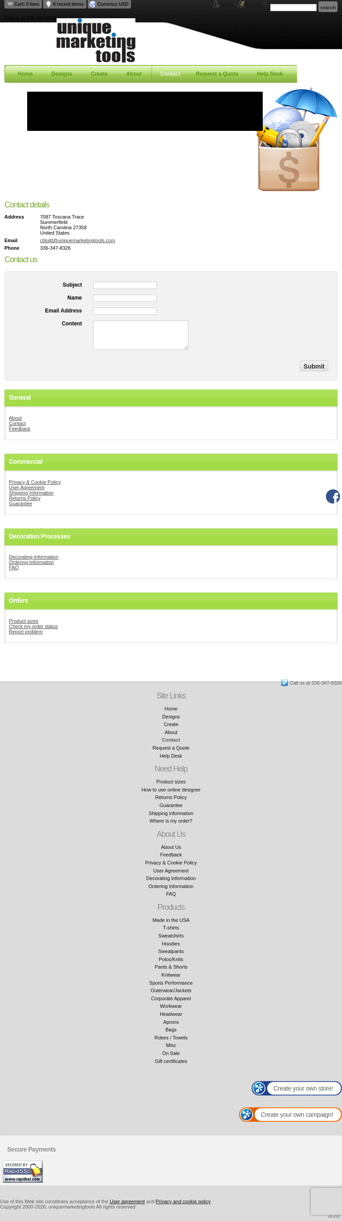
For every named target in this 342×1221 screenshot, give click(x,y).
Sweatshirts (171, 935)
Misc (171, 1045)
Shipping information (31, 492)
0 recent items (68, 4)
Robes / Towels (171, 1037)
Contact (170, 74)
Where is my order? (171, 820)
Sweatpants (170, 951)
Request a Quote (217, 74)
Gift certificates (171, 1061)
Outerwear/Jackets (171, 990)
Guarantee (20, 503)
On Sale (171, 1053)
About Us (171, 847)
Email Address (63, 311)
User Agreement (26, 487)
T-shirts (171, 927)
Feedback (19, 428)
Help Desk (270, 74)
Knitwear (171, 975)
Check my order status (33, 626)
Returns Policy (25, 498)
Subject (72, 285)
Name (74, 298)
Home (25, 74)
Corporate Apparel (171, 998)
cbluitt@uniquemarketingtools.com (77, 240)
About (134, 74)
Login (227, 4)
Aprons (171, 1022)
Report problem (26, 631)
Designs (61, 74)
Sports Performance (171, 983)
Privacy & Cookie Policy (35, 482)
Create (99, 74)
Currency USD (113, 4)
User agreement (127, 1201)
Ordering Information (31, 562)
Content (72, 323)
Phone (12, 248)
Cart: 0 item (26, 4)
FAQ (14, 567)
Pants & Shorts (171, 966)
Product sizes (23, 621)
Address (14, 216)
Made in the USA (170, 920)
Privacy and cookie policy (183, 1201)
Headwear (171, 1014)
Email (10, 240)
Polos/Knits (171, 959)
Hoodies (171, 943)
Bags (170, 1029)
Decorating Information (33, 557)
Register (254, 4)
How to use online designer (171, 789)
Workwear (171, 1006)
